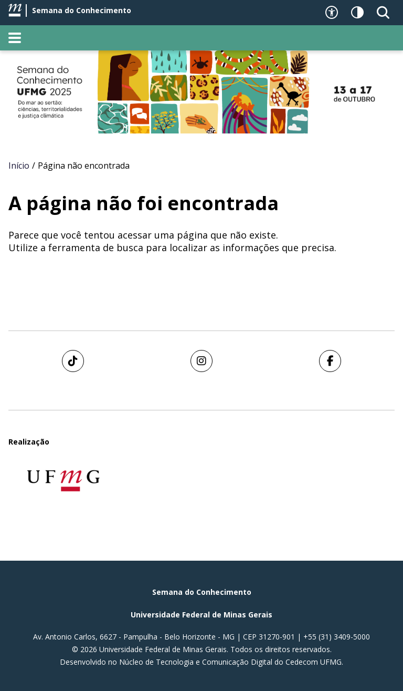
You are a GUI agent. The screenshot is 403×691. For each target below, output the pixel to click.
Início (18, 165)
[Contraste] (357, 12)
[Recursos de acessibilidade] (331, 12)
